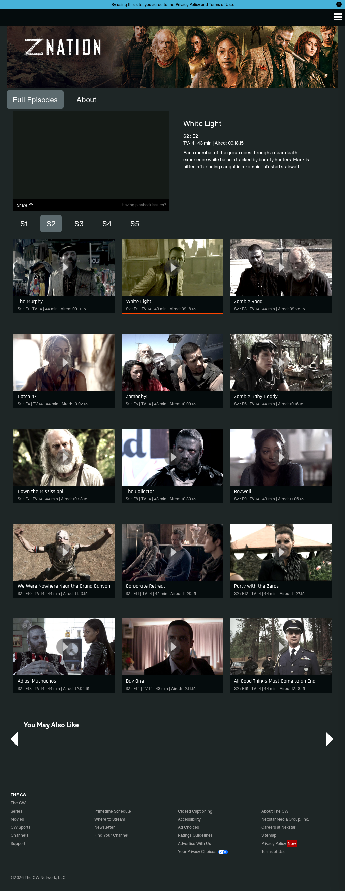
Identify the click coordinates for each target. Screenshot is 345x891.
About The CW (274, 811)
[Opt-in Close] (339, 4)
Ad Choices (188, 827)
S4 (107, 223)
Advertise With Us (194, 843)
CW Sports (20, 827)
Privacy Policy (188, 4)
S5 (134, 223)
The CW (11, 16)
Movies (17, 819)
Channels (19, 835)
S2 (51, 223)
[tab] (35, 99)
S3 (79, 223)
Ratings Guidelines (195, 835)
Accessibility (189, 819)
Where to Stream (109, 819)
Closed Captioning (195, 811)
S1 (24, 223)
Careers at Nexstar (278, 827)
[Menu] (338, 17)
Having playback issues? (144, 204)
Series (16, 811)
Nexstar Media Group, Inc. (285, 819)
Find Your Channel (111, 835)
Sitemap (268, 835)
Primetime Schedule (112, 811)
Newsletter (104, 827)
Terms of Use (221, 4)
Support (18, 843)
